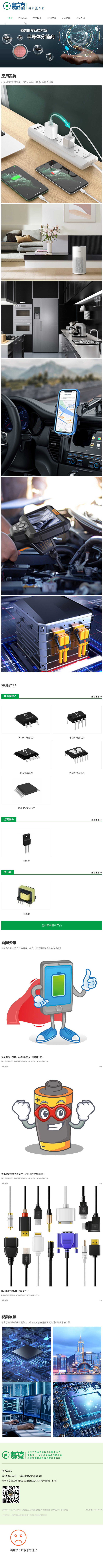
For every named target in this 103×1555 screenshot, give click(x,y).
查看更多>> (96, 696)
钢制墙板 (22, 1515)
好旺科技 (43, 1515)
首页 (10, 18)
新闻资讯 (51, 18)
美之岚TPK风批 (32, 1515)
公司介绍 (80, 18)
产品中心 (22, 18)
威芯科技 (15, 1515)
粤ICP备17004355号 (94, 1510)
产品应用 (37, 18)
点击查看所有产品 (51, 925)
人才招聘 (66, 18)
